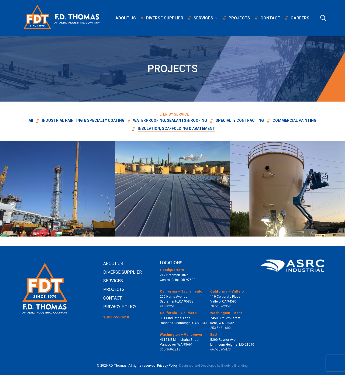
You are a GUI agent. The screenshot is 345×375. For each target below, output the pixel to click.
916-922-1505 (170, 306)
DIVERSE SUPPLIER (122, 272)
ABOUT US (113, 263)
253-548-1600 (220, 328)
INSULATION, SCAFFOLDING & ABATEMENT (176, 128)
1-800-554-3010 (116, 317)
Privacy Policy (167, 365)
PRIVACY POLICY (119, 306)
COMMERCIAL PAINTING (294, 120)
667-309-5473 (220, 349)
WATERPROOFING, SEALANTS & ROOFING (170, 120)
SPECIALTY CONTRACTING (240, 120)
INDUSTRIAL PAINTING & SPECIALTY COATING (83, 120)
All (31, 120)
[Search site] (323, 19)
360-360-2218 (170, 349)
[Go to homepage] (62, 18)
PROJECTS (114, 289)
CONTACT (112, 298)
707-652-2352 (220, 306)
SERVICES (113, 280)
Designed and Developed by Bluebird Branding (213, 365)
